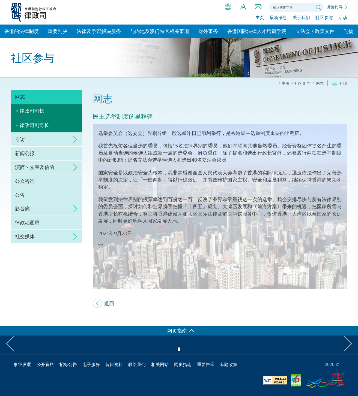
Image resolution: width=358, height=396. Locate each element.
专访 (20, 139)
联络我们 (258, 7)
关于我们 (301, 18)
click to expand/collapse (73, 139)
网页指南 (183, 364)
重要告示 (205, 364)
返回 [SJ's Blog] (109, 303)
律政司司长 (32, 110)
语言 (228, 7)
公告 (20, 195)
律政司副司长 (34, 125)
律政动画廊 (27, 222)
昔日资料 (114, 364)
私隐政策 (228, 364)
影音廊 (22, 208)
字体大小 (243, 7)
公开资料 (45, 364)
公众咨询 (25, 181)
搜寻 (318, 7)
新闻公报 (25, 153)
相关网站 (160, 364)
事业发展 (22, 364)
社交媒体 (25, 236)
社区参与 (324, 18)
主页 (259, 18)
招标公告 (68, 364)
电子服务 (91, 364)
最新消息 (278, 18)
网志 (20, 96)
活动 (342, 18)
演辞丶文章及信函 (34, 167)
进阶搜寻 (334, 7)
